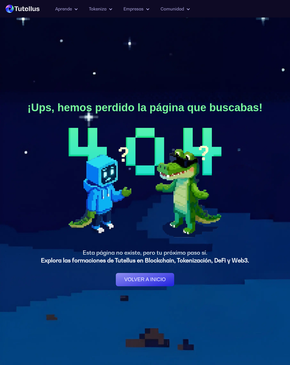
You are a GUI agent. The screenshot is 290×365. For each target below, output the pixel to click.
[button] (66, 8)
